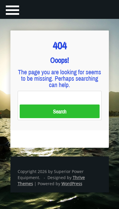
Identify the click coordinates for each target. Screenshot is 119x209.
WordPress (71, 183)
